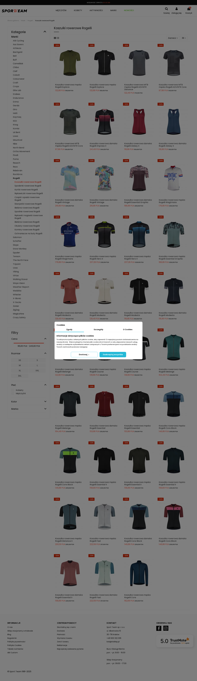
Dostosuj (84, 354)
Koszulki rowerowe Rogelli (28, 182)
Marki (14, 36)
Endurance (18, 98)
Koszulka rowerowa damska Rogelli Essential (103, 427)
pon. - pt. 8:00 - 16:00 (116, 652)
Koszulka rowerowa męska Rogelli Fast (103, 539)
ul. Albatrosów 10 (114, 631)
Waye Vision (19, 283)
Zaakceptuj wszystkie (113, 354)
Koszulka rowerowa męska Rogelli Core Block (172, 427)
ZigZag (16, 309)
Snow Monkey (20, 248)
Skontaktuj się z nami (66, 627)
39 (184, 38)
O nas (10, 627)
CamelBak (18, 63)
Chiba (16, 67)
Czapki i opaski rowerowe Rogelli (27, 199)
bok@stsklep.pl (113, 641)
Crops (16, 86)
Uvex (15, 267)
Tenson (16, 256)
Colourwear (18, 78)
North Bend (18, 147)
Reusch (16, 162)
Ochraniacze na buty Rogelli (28, 233)
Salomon (17, 237)
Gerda (16, 105)
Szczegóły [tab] (98, 329)
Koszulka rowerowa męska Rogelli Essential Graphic (172, 257)
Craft (15, 82)
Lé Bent (16, 132)
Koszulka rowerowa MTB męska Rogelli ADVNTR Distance (136, 87)
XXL (37, 370)
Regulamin (12, 638)
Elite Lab (17, 90)
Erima (16, 101)
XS (20, 360)
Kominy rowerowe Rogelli (27, 229)
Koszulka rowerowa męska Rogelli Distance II (68, 539)
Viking (16, 271)
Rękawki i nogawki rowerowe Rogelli (29, 217)
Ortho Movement (21, 151)
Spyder (16, 252)
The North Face (20, 260)
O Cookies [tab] (127, 329)
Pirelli (15, 155)
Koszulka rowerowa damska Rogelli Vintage (69, 201)
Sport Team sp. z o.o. (116, 627)
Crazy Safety (19, 317)
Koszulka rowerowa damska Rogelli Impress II (103, 144)
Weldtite (17, 290)
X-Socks (17, 302)
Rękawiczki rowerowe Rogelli (29, 193)
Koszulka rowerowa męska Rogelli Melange (172, 370)
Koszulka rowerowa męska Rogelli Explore (68, 86)
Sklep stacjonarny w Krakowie (20, 631)
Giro (15, 109)
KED (15, 120)
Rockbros (17, 174)
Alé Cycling (18, 40)
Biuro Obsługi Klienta (116, 649)
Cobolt (16, 75)
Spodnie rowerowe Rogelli (27, 211)
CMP (15, 71)
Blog (9, 634)
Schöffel (17, 241)
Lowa (15, 136)
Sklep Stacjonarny (114, 659)
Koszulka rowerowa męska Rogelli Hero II (103, 257)
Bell (14, 55)
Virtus (16, 275)
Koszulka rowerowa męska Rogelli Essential (137, 427)
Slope (15, 245)
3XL (19, 375)
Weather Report (21, 286)
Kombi (16, 128)
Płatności (61, 634)
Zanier (16, 306)
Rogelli (16, 178)
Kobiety (19, 390)
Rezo (15, 166)
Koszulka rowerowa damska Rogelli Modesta (69, 314)
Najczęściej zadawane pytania (70, 649)
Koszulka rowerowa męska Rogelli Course (103, 370)
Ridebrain (17, 170)
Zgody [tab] (69, 329)
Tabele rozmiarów (15, 649)
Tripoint (17, 264)
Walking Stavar (20, 279)
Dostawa (61, 631)
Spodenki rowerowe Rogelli (28, 185)
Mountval (17, 140)
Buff (15, 59)
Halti (15, 113)
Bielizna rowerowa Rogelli (27, 207)
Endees (16, 94)
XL (20, 370)
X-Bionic (17, 298)
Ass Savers (18, 44)
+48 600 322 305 (114, 638)
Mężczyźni (21, 393)
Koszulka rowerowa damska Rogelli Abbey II (138, 144)
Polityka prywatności (16, 641)
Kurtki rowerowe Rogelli (26, 189)
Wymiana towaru (64, 638)
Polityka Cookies (14, 645)
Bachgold (17, 52)
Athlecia (17, 48)
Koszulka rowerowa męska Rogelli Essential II (103, 483)
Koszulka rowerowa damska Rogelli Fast (103, 596)
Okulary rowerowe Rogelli (27, 225)
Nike (15, 143)
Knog (15, 124)
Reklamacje (62, 645)
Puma (16, 159)
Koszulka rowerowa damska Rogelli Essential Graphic (138, 201)
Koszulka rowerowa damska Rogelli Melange (69, 370)
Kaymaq (17, 117)
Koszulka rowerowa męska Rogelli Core (137, 596)
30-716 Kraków (113, 634)
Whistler (17, 294)
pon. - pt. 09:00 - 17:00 (116, 663)
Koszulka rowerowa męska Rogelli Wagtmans (172, 201)
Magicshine (18, 313)
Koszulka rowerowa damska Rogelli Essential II (69, 596)
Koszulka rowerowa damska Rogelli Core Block (138, 539)
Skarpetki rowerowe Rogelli (28, 203)
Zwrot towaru (63, 641)
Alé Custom (12, 652)
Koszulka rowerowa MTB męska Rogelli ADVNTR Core (172, 86)
